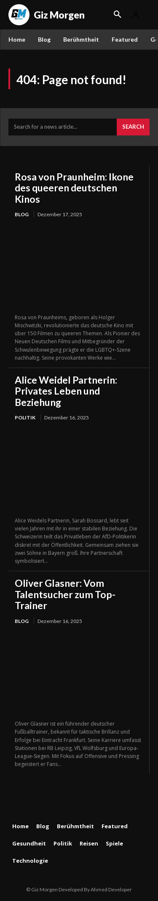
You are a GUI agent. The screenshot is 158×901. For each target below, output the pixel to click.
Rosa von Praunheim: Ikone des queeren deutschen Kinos (74, 188)
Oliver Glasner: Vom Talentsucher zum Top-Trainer (65, 594)
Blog (22, 214)
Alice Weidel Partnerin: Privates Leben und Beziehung (66, 391)
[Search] (133, 127)
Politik (25, 417)
